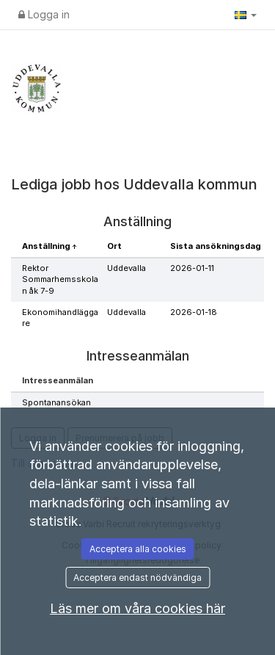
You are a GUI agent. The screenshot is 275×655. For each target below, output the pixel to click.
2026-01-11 (192, 268)
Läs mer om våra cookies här (137, 608)
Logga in (44, 14)
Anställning (47, 246)
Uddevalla (126, 268)
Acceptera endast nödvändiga (137, 577)
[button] (245, 14)
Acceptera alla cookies (137, 548)
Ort (114, 246)
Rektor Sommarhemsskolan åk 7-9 (60, 279)
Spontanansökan (56, 402)
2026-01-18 (193, 312)
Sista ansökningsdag (215, 246)
